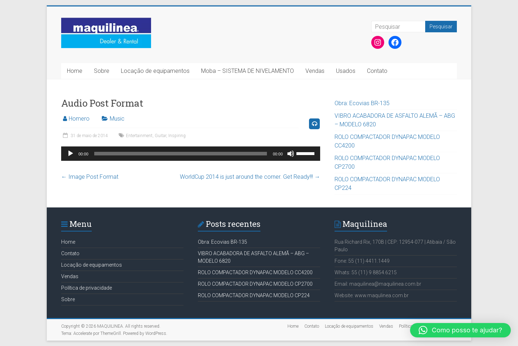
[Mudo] (290, 153)
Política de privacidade (86, 288)
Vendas (314, 70)
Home (74, 70)
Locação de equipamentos (155, 70)
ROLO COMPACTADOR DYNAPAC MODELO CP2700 (255, 284)
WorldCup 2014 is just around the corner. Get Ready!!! (250, 176)
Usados (345, 70)
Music (117, 118)
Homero (79, 118)
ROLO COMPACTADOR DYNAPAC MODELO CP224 (254, 295)
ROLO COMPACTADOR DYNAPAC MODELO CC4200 (255, 272)
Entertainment (139, 135)
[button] (460, 330)
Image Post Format (89, 176)
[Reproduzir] (70, 153)
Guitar (160, 135)
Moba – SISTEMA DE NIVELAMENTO (247, 70)
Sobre (101, 70)
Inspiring (177, 135)
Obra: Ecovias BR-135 (362, 103)
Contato (377, 70)
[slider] (180, 153)
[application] (190, 153)
